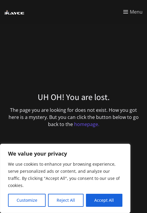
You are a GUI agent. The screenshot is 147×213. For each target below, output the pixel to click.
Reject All (66, 200)
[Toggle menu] (133, 11)
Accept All (104, 200)
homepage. (86, 124)
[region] (65, 178)
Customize (27, 200)
